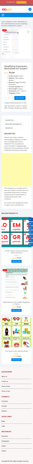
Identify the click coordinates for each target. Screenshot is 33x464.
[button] (28, 31)
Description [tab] (9, 120)
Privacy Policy (5, 386)
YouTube (4, 406)
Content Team (11, 203)
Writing (25, 108)
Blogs (3, 421)
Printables (11, 108)
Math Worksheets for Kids (12, 23)
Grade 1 (3, 446)
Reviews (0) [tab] (9, 128)
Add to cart (20, 98)
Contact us (4, 381)
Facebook (4, 401)
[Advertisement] (16, 170)
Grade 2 (3, 451)
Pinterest (4, 411)
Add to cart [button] (16, 261)
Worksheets (18, 108)
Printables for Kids (11, 21)
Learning (24, 106)
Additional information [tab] (13, 124)
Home (3, 21)
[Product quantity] (8, 98)
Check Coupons (21, 2)
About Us (4, 376)
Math (5, 108)
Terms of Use (5, 391)
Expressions (11, 106)
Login (3, 426)
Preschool (4, 436)
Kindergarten (5, 441)
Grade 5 (18, 106)
